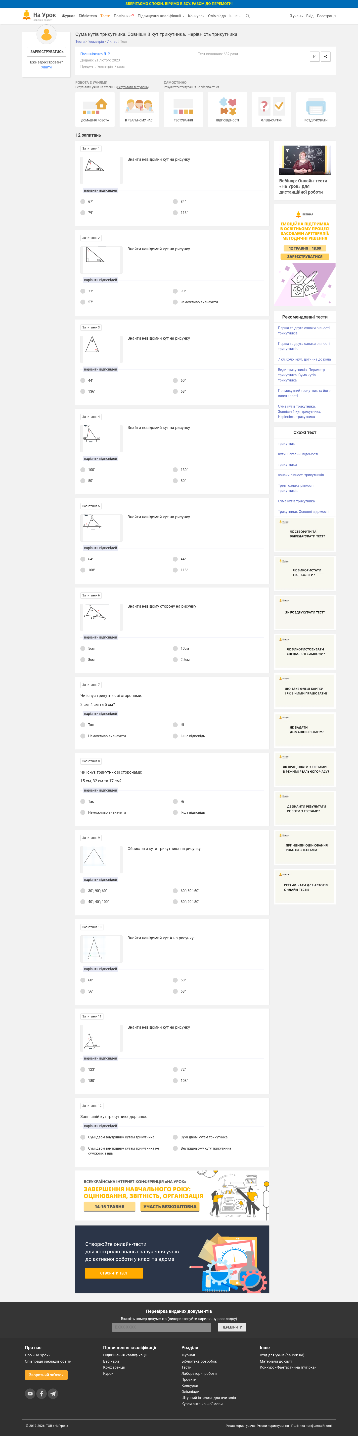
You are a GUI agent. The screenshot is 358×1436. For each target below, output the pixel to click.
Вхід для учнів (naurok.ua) (282, 1355)
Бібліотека (88, 16)
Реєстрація (326, 16)
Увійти (46, 67)
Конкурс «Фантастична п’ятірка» (288, 1367)
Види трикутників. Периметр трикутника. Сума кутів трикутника (301, 375)
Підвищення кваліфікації (161, 16)
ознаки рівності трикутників (301, 475)
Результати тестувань (132, 87)
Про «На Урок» (37, 1355)
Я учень (296, 16)
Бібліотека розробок (199, 1361)
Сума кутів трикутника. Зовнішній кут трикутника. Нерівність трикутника (299, 411)
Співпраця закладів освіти (48, 1361)
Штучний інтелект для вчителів (208, 1397)
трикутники (287, 465)
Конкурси (196, 16)
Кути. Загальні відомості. (298, 454)
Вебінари (111, 1361)
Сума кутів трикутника (296, 501)
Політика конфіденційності (311, 1426)
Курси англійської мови (202, 1404)
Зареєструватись (47, 52)
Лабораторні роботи (199, 1373)
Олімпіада (217, 16)
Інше (235, 16)
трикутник (286, 444)
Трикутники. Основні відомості (303, 512)
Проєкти (188, 1379)
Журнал (68, 16)
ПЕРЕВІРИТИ (232, 1327)
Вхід (310, 16)
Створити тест (114, 1273)
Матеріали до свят (276, 1361)
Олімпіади (190, 1391)
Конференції (114, 1367)
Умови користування (273, 1426)
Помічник (124, 15)
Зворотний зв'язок (46, 1375)
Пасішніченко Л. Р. (95, 54)
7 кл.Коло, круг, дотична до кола (304, 359)
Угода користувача (240, 1426)
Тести (105, 16)
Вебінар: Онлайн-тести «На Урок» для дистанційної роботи (303, 186)
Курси (108, 1373)
